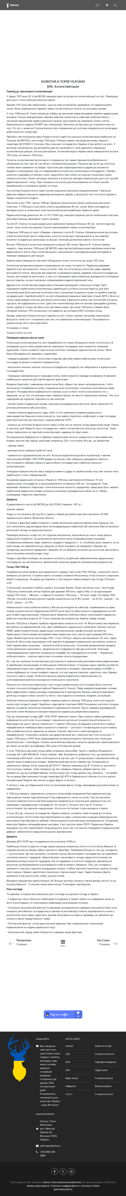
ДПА (67, 1062)
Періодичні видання (105, 1062)
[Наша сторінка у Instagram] (71, 1171)
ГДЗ (67, 1054)
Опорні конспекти (104, 1054)
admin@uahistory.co (51, 1145)
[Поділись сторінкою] (106, 5)
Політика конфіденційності (65, 1186)
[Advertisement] (63, 51)
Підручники (101, 1070)
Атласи (69, 1046)
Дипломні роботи (63, 1189)
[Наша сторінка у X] (63, 1171)
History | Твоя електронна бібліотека (62, 1182)
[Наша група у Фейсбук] (54, 1171)
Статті (68, 1094)
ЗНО (67, 1070)
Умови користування (38, 1186)
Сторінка (29, 942)
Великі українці (103, 1086)
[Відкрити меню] (98, 5)
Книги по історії (103, 1046)
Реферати (70, 1086)
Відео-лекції (71, 1078)
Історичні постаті (104, 1094)
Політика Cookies (90, 1186)
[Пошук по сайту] (115, 5)
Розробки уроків (104, 1078)
